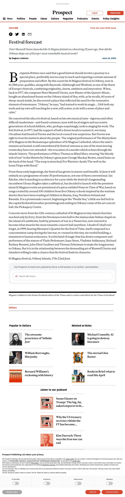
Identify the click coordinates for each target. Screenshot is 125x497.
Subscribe (115, 13)
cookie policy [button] (76, 461)
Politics (21, 18)
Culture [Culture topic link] (13, 307)
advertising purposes (48, 465)
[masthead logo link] (62, 12)
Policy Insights (111, 18)
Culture (55, 18)
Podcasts (82, 18)
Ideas (43, 18)
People (33, 18)
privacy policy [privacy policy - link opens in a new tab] (70, 459)
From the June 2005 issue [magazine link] (103, 28)
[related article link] (31, 340)
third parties (35, 463)
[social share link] (29, 34)
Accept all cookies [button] (112, 492)
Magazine (68, 18)
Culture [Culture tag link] (13, 28)
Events (95, 18)
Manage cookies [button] (12, 492)
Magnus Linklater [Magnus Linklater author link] (20, 58)
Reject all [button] (93, 492)
